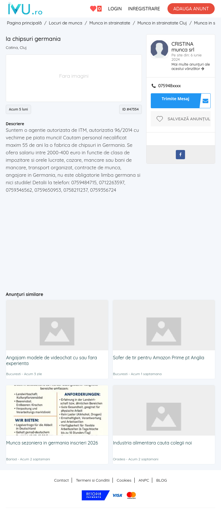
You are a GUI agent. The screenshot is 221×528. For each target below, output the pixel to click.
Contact (61, 480)
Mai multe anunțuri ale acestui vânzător (191, 66)
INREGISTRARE (144, 9)
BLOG (161, 480)
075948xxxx (169, 85)
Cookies (124, 480)
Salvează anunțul (189, 118)
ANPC (143, 480)
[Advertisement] (113, 240)
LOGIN (115, 9)
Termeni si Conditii (93, 480)
